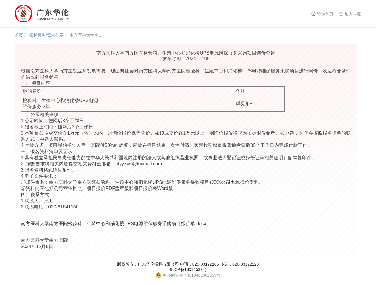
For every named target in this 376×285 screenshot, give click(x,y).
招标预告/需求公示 (46, 35)
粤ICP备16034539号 (188, 269)
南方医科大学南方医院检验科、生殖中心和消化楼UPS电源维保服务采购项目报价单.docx (113, 223)
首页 (19, 35)
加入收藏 (350, 13)
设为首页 (322, 13)
